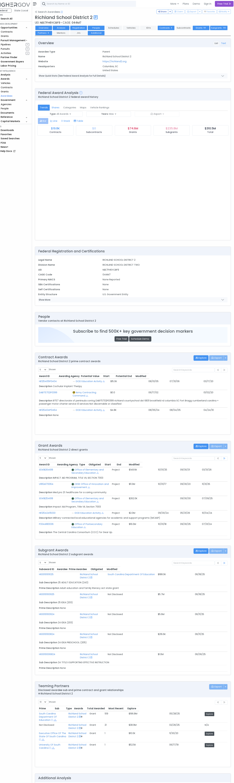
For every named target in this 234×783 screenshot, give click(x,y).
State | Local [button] (28, 10)
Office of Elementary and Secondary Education (99, 469)
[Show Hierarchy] (104, 381)
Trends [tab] (50, 107)
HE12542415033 (54, 503)
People (11, 108)
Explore (219, 685)
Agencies (12, 104)
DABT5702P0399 (55, 392)
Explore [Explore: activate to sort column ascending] (219, 679)
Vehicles (12, 83)
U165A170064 (53, 480)
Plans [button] (186, 3)
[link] (224, 458)
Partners (68, 33)
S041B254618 (53, 492)
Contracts (13, 31)
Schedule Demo (143, 338)
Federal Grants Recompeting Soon (64, 762)
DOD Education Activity (89, 381)
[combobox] (95, 4)
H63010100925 (53, 578)
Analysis (67, 27)
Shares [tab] (62, 107)
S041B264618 (53, 469)
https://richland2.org (119, 61)
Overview (50, 27)
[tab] (49, 121)
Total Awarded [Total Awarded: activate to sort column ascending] (180, 679)
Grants (11, 36)
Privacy (76, 778)
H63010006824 (54, 628)
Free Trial (125, 338)
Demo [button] (196, 3)
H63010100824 (53, 611)
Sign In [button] (207, 3)
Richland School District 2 (83, 561)
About (45, 778)
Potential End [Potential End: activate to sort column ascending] (186, 376)
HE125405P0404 (54, 381)
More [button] (173, 3)
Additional (120, 33)
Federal (9, 10)
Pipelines (12, 44)
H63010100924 (53, 595)
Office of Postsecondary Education (92, 514)
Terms (66, 778)
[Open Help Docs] (68, 12)
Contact (56, 778)
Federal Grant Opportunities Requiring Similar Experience (77, 758)
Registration (85, 27)
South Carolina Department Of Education (138, 561)
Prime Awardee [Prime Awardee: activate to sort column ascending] (124, 556)
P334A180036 (53, 514)
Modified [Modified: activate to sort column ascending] (212, 376)
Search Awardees (54, 12)
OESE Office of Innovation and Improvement (97, 480)
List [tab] (216, 43)
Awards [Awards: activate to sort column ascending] (161, 679)
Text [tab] (223, 43)
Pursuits (11, 48)
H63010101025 (53, 561)
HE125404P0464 (54, 406)
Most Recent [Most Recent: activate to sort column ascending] (201, 679)
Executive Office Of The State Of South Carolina (73, 695)
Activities (12, 53)
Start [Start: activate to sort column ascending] (165, 376)
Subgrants (50, 33)
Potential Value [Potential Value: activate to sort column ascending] (138, 376)
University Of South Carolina (61, 702)
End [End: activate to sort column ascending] (196, 464)
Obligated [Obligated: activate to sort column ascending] (165, 464)
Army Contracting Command (93, 392)
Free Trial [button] (224, 3)
